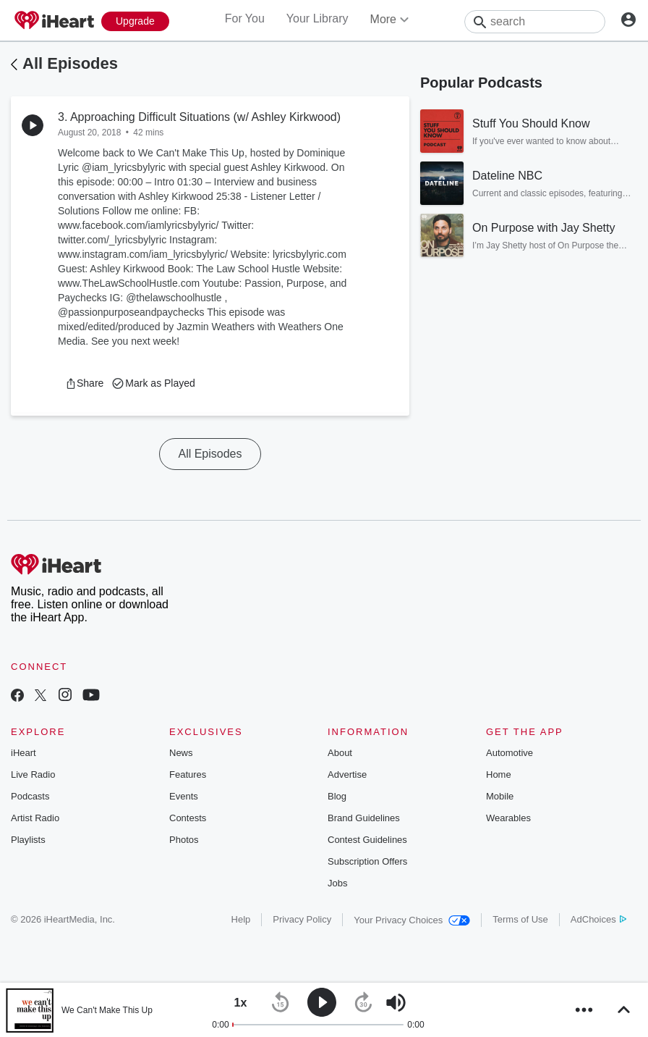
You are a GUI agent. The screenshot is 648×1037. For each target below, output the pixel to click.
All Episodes (70, 63)
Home (498, 774)
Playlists (28, 839)
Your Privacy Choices (412, 920)
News (181, 752)
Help (241, 919)
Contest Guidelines (367, 839)
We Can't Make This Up (107, 1010)
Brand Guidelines (364, 818)
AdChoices (598, 919)
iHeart (23, 752)
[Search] (534, 21)
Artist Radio (35, 818)
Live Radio (33, 774)
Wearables (508, 818)
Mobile (499, 796)
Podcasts (30, 796)
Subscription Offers (367, 861)
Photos (183, 839)
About (340, 752)
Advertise (347, 774)
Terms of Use (520, 919)
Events (183, 796)
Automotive (509, 752)
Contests (187, 818)
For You (245, 18)
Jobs (337, 883)
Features (187, 774)
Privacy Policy (302, 919)
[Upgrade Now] (135, 21)
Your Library (317, 18)
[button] (84, 383)
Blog (337, 796)
